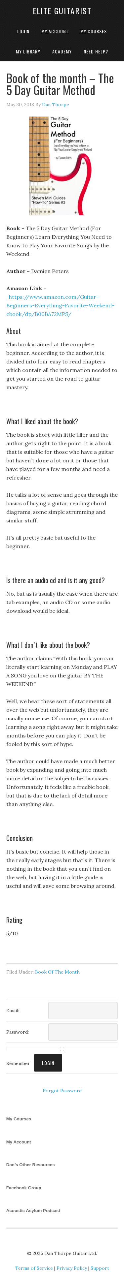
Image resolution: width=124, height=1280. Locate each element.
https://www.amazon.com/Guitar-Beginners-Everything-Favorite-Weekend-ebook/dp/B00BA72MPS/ (60, 305)
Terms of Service (34, 1268)
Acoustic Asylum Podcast (33, 1210)
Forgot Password (62, 1091)
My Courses (18, 1118)
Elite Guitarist (62, 10)
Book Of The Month (57, 972)
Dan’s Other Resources (30, 1164)
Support (100, 1268)
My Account (18, 1142)
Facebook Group (23, 1187)
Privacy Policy (72, 1268)
